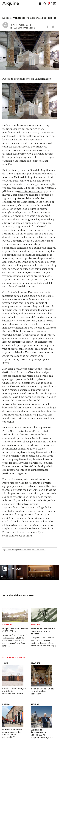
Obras (5, 663)
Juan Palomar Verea (24, 27)
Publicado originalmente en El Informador (26, 79)
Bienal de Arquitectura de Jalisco (18, 550)
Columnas (7, 624)
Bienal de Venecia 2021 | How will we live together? (42, 691)
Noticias (6, 704)
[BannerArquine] (29, 578)
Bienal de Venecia (38, 550)
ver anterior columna (30, 191)
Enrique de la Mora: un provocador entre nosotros (43, 631)
